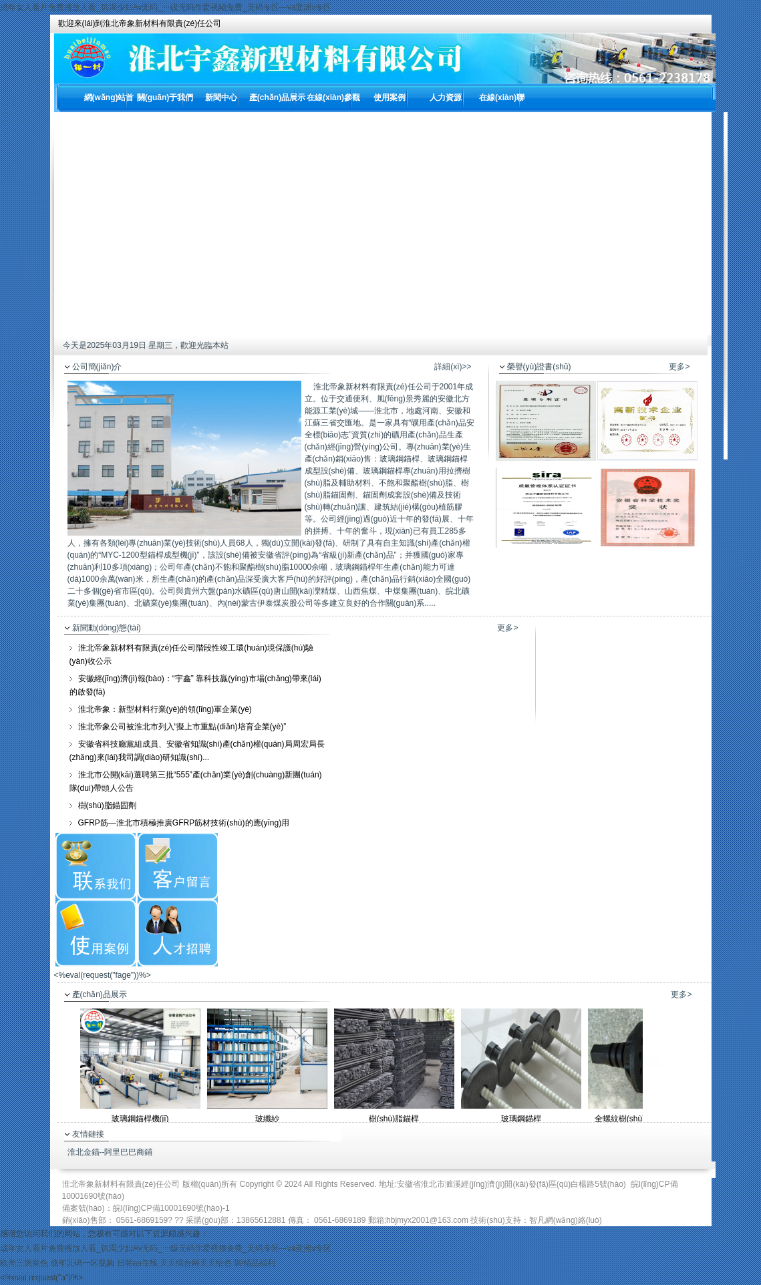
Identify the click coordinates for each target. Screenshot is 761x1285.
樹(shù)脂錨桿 (394, 1118)
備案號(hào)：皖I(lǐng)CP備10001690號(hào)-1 (146, 1208)
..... (430, 603)
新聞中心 (221, 97)
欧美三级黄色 (24, 1263)
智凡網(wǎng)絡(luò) (565, 1220)
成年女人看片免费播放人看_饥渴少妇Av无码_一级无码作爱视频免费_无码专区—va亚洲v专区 (165, 7)
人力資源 (446, 97)
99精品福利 (255, 1263)
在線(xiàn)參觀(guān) (333, 102)
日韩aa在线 (137, 1263)
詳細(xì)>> (452, 366)
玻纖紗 (267, 1118)
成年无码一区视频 (82, 1263)
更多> (679, 366)
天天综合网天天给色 (196, 1263)
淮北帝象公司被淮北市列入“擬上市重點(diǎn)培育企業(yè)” (182, 726)
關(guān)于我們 (165, 97)
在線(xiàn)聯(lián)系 (501, 102)
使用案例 (389, 97)
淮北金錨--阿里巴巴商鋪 (110, 1152)
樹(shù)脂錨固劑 (107, 805)
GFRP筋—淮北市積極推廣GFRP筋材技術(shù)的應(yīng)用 (184, 823)
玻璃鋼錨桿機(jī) (140, 1118)
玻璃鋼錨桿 (521, 1118)
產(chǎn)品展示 (277, 97)
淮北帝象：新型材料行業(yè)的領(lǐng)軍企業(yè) (165, 709)
